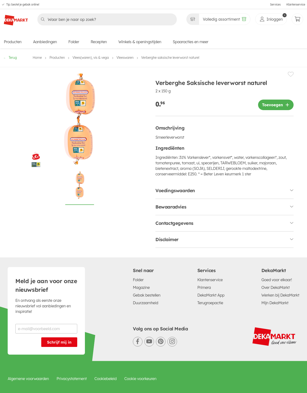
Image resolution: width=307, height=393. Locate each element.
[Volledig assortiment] (224, 19)
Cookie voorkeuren (140, 378)
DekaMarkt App (210, 295)
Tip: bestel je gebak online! (22, 4)
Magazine (141, 287)
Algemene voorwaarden (28, 378)
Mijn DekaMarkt (275, 302)
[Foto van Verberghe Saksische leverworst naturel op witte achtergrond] (79, 188)
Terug (10, 57)
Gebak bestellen (146, 295)
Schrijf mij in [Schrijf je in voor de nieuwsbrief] (59, 342)
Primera (204, 287)
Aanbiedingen (45, 41)
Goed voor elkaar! (276, 279)
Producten (13, 41)
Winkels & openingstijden (139, 41)
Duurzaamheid (145, 302)
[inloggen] (271, 19)
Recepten (99, 41)
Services (275, 4)
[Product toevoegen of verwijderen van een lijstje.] (291, 74)
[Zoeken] (105, 19)
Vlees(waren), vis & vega (90, 57)
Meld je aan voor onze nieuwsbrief (46, 285)
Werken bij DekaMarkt (280, 295)
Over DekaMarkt (275, 287)
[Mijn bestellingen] (297, 19)
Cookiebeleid (105, 378)
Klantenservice (295, 4)
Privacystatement (72, 378)
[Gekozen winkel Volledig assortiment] (192, 19)
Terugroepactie (210, 302)
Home (37, 57)
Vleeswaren (125, 57)
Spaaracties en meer (190, 41)
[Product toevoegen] (276, 105)
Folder (73, 41)
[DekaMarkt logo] (16, 18)
